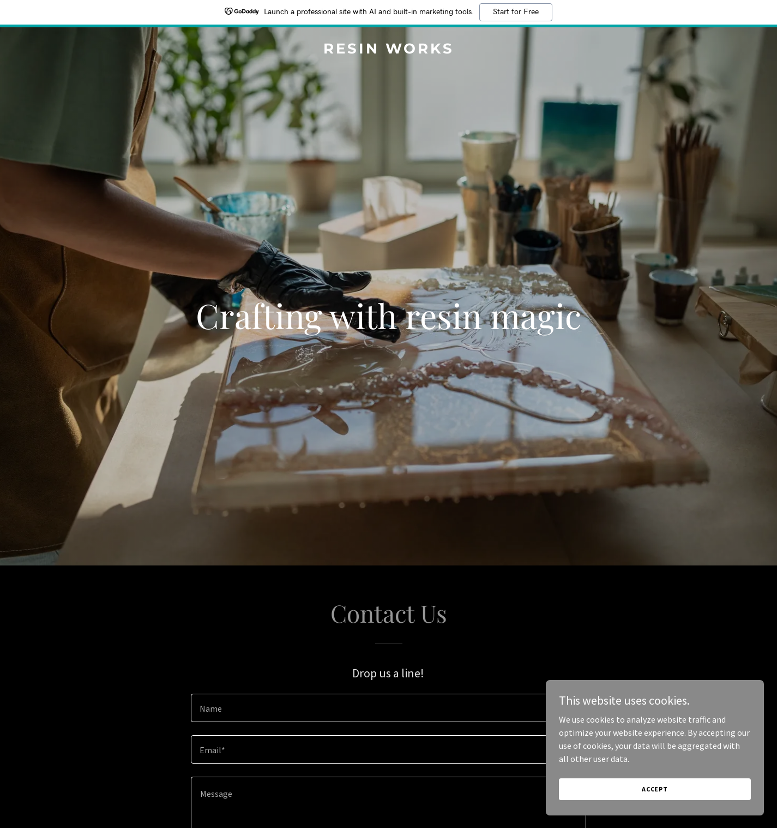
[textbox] (388, 708)
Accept (655, 789)
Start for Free (516, 12)
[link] (388, 50)
